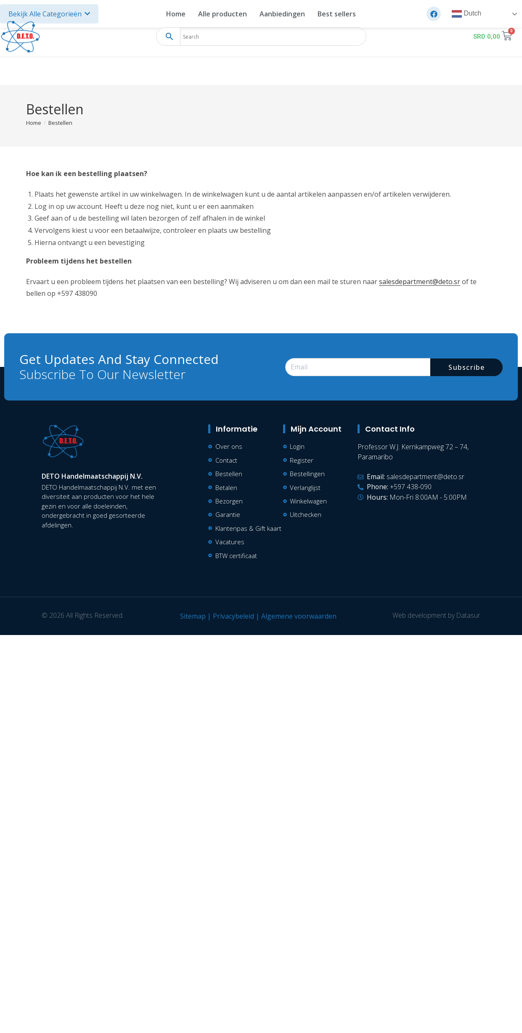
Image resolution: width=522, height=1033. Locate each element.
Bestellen (60, 122)
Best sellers (337, 13)
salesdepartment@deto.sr (419, 281)
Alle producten (222, 13)
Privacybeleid (233, 616)
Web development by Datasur (436, 615)
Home (175, 13)
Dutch (466, 14)
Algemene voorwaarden (298, 616)
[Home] (33, 122)
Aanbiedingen (282, 13)
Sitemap (192, 616)
